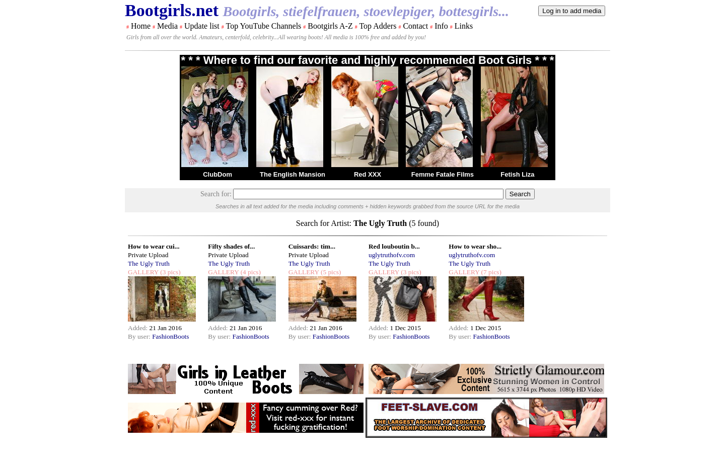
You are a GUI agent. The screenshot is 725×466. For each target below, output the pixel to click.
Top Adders (377, 26)
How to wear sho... (475, 246)
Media (167, 26)
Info (441, 26)
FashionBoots (170, 336)
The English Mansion (292, 174)
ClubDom (217, 174)
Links (464, 26)
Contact (415, 26)
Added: (139, 328)
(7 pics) (490, 272)
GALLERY (143, 272)
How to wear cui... (154, 246)
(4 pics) (250, 272)
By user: (140, 336)
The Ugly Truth (149, 263)
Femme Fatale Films (442, 174)
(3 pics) (170, 272)
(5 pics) (330, 272)
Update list (202, 26)
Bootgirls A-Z (330, 26)
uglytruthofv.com (392, 255)
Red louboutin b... (394, 246)
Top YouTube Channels (263, 26)
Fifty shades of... (231, 246)
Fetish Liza (517, 174)
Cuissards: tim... (311, 246)
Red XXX (367, 174)
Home (141, 26)
